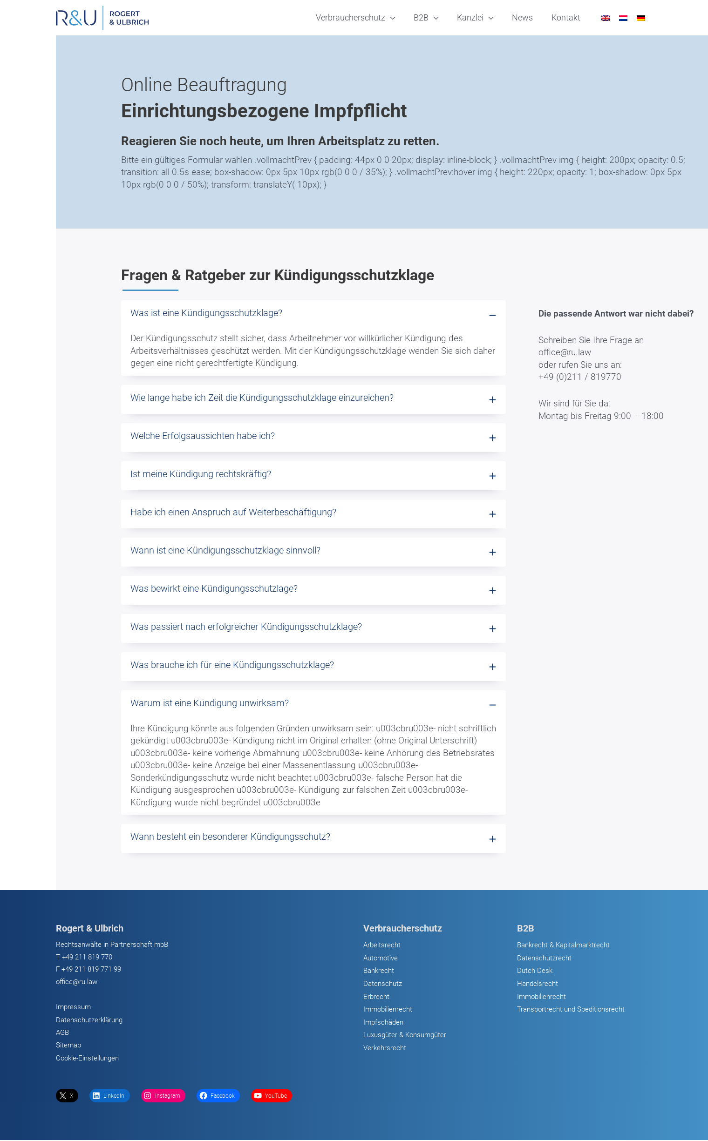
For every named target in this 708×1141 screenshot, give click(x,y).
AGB (62, 1033)
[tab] (313, 338)
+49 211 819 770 (87, 957)
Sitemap (68, 1046)
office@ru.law (76, 982)
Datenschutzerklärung (89, 1020)
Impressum (73, 1007)
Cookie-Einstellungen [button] (87, 1058)
